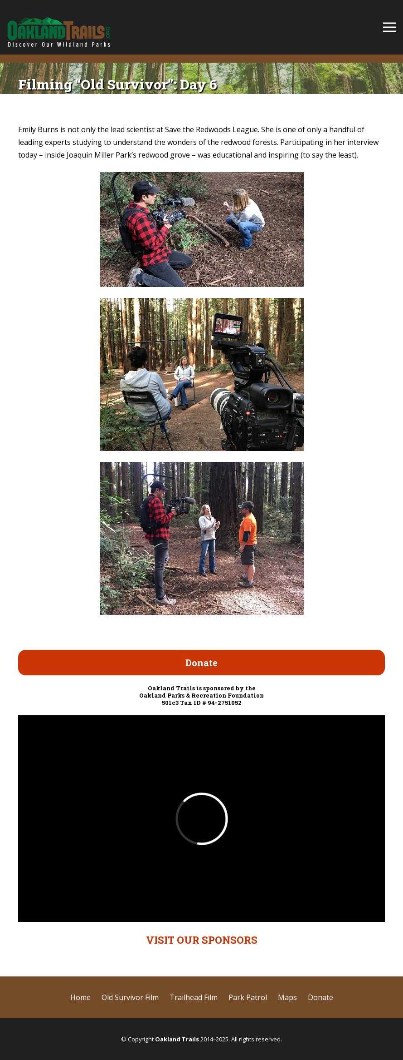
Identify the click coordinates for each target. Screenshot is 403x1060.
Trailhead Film (194, 997)
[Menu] (389, 27)
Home (80, 997)
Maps (287, 997)
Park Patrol (247, 997)
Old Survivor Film (130, 997)
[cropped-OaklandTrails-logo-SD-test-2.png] (58, 27)
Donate (320, 997)
